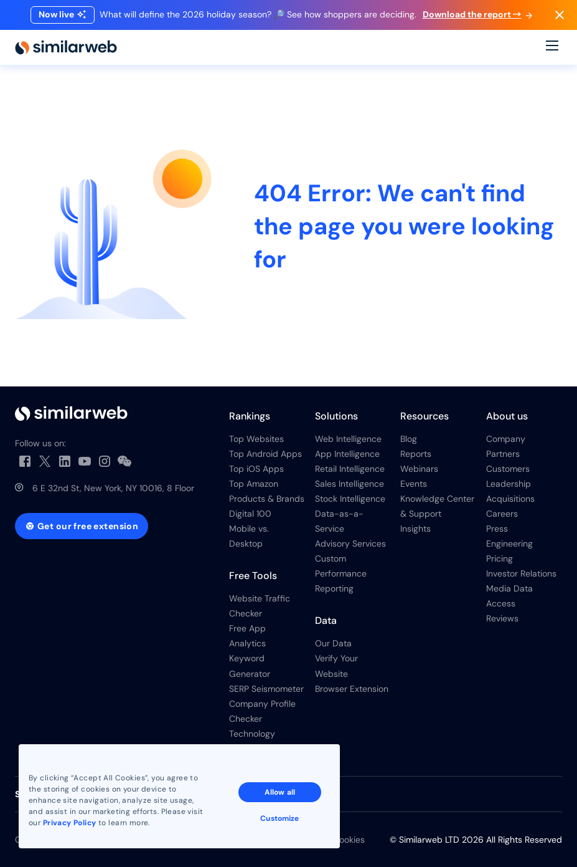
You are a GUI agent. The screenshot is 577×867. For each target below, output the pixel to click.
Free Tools (253, 575)
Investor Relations (521, 573)
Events (413, 483)
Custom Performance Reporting (341, 573)
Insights (415, 528)
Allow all (280, 792)
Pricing (499, 558)
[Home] (66, 47)
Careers (502, 513)
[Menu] (552, 47)
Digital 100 (250, 513)
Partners (503, 453)
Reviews (502, 618)
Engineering (509, 543)
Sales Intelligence (349, 483)
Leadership (508, 483)
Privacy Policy (69, 823)
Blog (408, 438)
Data (326, 620)
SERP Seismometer (266, 688)
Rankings (249, 416)
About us (507, 416)
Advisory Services (350, 543)
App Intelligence (347, 453)
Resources (424, 416)
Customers (508, 468)
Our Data (333, 643)
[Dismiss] (559, 14)
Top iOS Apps (256, 468)
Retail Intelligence (350, 468)
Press (497, 528)
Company (505, 438)
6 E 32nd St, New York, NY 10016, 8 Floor (113, 488)
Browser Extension (351, 688)
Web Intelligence (348, 438)
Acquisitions (510, 498)
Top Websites (256, 438)
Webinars (419, 468)
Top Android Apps (265, 453)
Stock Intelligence (350, 498)
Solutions (336, 416)
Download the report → (477, 14)
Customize (279, 818)
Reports (415, 453)
